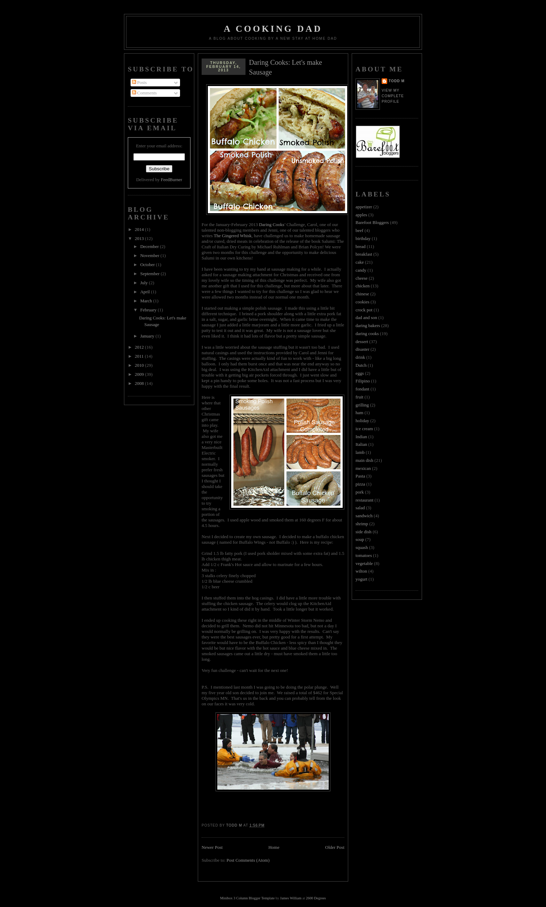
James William (290, 898)
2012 (140, 347)
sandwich (364, 515)
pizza (360, 484)
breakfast (364, 254)
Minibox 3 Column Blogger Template (247, 898)
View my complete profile (393, 95)
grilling (362, 405)
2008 (140, 383)
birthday (363, 238)
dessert (362, 341)
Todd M (397, 81)
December (150, 246)
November (150, 255)
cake (360, 262)
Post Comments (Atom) (248, 860)
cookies (362, 301)
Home (274, 847)
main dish (364, 460)
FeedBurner (171, 179)
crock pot (364, 309)
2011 (140, 356)
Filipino (363, 380)
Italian (361, 444)
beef (359, 230)
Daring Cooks (271, 224)
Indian (361, 436)
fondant (362, 389)
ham (359, 412)
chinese (362, 293)
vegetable (364, 563)
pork (360, 492)
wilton (361, 571)
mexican (363, 468)
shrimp (362, 523)
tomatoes (364, 555)
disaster (362, 349)
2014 (140, 229)
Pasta (360, 476)
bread (361, 246)
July (144, 282)
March (146, 300)
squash (362, 547)
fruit (359, 397)
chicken (362, 285)
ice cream (364, 428)
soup (360, 539)
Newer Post (212, 847)
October (148, 264)
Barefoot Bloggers (372, 222)
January (148, 336)
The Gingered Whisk (232, 235)
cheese (362, 278)
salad (360, 507)
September (150, 273)
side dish (364, 531)
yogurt (361, 579)
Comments (144, 92)
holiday (362, 420)
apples (361, 214)
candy (361, 270)
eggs (360, 373)
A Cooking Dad (273, 29)
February (149, 309)
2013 (140, 238)
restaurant (364, 500)
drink (360, 357)
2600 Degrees (316, 898)
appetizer (364, 206)
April (145, 291)
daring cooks (367, 333)
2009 (140, 374)
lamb (360, 452)
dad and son (366, 317)
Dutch (361, 365)
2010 (140, 365)
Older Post (334, 847)
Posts (139, 82)
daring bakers (368, 325)
